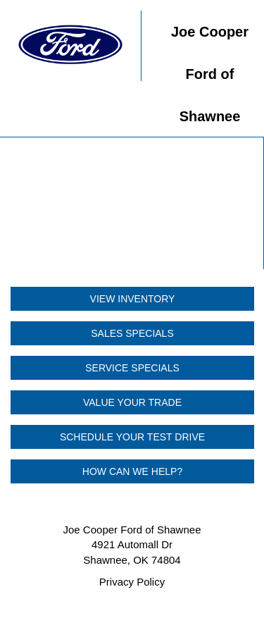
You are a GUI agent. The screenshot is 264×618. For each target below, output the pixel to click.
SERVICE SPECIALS (132, 367)
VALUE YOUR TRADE (132, 402)
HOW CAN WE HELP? (132, 471)
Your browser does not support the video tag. (132, 203)
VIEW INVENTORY (132, 298)
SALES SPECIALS (132, 333)
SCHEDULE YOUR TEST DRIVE (132, 437)
